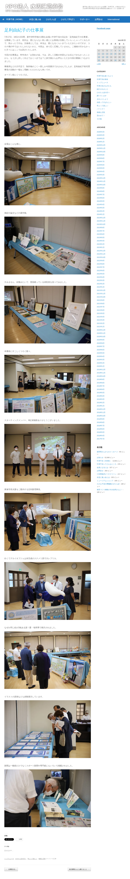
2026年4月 (101, 132)
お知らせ (100, 457)
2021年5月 (101, 313)
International (114, 19)
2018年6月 (101, 429)
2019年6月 (101, 389)
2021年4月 (101, 317)
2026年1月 (101, 142)
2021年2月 (101, 323)
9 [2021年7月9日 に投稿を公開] (119, 51)
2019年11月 (101, 373)
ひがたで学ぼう (68, 19)
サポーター (85, 19)
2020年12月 (101, 330)
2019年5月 (101, 393)
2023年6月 (101, 234)
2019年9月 (101, 379)
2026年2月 (101, 138)
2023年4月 (101, 241)
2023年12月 (101, 218)
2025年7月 (101, 161)
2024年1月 (101, 214)
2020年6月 (101, 350)
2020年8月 (101, 343)
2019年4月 (101, 396)
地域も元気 (42, 858)
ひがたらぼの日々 (20, 858)
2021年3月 (101, 320)
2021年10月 (101, 297)
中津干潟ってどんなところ (106, 464)
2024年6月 (101, 198)
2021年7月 (101, 307)
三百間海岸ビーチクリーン (106, 474)
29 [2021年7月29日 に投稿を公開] (115, 60)
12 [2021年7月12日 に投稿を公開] (103, 54)
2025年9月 (101, 155)
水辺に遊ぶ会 (35, 19)
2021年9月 (101, 300)
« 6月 (99, 64)
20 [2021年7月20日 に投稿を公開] (107, 57)
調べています (102, 96)
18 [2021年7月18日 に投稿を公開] (99, 57)
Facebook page (103, 28)
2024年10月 (101, 185)
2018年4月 (101, 436)
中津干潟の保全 (102, 79)
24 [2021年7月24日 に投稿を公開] (123, 57)
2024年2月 (101, 211)
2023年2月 (101, 244)
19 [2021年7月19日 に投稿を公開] (103, 57)
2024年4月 (101, 204)
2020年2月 (101, 363)
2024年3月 (101, 208)
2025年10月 (101, 152)
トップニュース (9, 858)
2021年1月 (101, 327)
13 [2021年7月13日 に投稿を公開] (107, 54)
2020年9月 (101, 340)
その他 (99, 119)
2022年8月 (101, 264)
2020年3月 (101, 360)
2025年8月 (101, 158)
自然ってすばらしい (104, 102)
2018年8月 (101, 422)
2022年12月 (101, 251)
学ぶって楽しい (32, 858)
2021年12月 (101, 290)
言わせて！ (101, 115)
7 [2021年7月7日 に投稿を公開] (111, 51)
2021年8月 (101, 303)
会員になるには (102, 467)
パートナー (101, 109)
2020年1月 (101, 366)
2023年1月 (101, 247)
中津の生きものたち (104, 86)
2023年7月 (101, 231)
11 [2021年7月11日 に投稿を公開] (99, 54)
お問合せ (99, 19)
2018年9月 (101, 419)
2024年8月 (101, 191)
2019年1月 (101, 406)
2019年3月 (101, 399)
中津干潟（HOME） (13, 19)
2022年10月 (101, 257)
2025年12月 (101, 145)
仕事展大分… (11, 869)
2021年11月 (101, 293)
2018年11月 (101, 412)
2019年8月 (101, 383)
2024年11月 (101, 181)
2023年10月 (101, 224)
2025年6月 (101, 165)
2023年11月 (101, 221)
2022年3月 (101, 280)
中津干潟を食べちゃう (105, 76)
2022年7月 (101, 267)
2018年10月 (101, 416)
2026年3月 (101, 135)
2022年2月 (101, 284)
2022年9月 (101, 260)
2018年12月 (101, 409)
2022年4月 (101, 277)
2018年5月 (101, 432)
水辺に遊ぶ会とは (103, 477)
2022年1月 (101, 287)
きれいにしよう (102, 99)
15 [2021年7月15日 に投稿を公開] (115, 54)
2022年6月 (101, 270)
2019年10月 (101, 376)
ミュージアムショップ (105, 481)
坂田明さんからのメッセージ (107, 452)
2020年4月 (101, 356)
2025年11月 (101, 148)
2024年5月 (101, 201)
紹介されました (102, 89)
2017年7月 (101, 439)
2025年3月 (101, 175)
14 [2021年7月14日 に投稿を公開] (111, 54)
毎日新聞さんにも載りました (79, 869)
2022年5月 (101, 274)
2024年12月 (101, 178)
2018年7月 (101, 426)
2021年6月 (101, 310)
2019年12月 (101, 369)
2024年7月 (101, 194)
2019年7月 (101, 386)
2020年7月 (101, 346)
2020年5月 (101, 353)
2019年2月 (101, 402)
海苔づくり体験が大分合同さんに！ (110, 490)
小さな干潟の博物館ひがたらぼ (108, 484)
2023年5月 (101, 237)
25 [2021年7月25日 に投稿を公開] (99, 60)
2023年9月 (101, 227)
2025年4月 (101, 171)
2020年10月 (101, 336)
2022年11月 (101, 254)
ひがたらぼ (51, 19)
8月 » (124, 64)
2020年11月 (101, 333)
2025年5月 (101, 168)
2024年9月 (101, 188)
